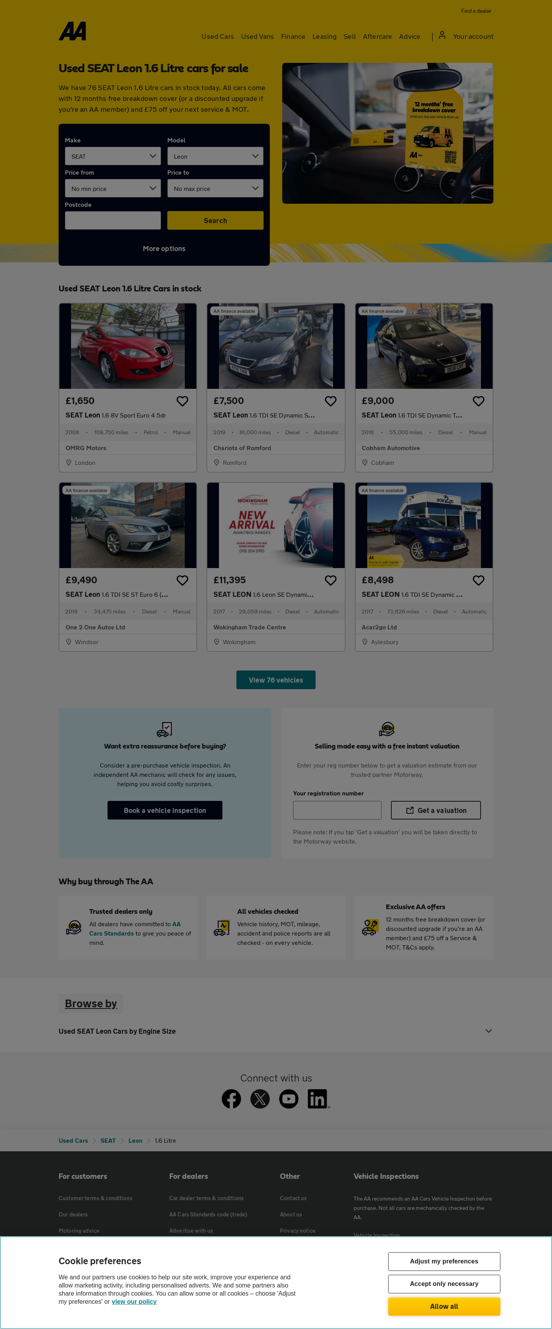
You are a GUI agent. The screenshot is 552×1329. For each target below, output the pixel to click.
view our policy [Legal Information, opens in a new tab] (134, 1301)
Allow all (444, 1306)
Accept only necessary (444, 1284)
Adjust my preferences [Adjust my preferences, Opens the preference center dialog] (444, 1261)
